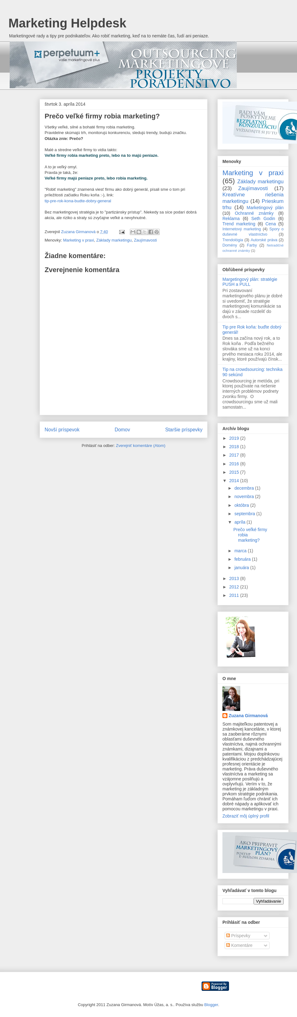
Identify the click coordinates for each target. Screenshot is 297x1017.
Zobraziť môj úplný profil (245, 815)
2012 (234, 586)
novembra (244, 496)
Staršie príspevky (183, 429)
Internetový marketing (241, 229)
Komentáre (239, 945)
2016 (234, 463)
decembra (244, 488)
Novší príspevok (62, 429)
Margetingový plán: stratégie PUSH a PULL (249, 282)
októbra (242, 505)
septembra (245, 513)
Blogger (211, 1004)
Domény (229, 245)
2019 (234, 438)
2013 (234, 578)
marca (241, 550)
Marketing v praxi (78, 240)
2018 (234, 446)
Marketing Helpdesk (67, 23)
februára (243, 559)
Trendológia (232, 240)
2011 (234, 595)
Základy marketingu (113, 240)
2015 (234, 472)
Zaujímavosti (145, 240)
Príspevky (238, 935)
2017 (234, 455)
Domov (122, 429)
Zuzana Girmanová (248, 715)
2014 (234, 480)
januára (242, 567)
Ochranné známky (254, 213)
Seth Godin (263, 218)
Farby (252, 245)
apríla (240, 522)
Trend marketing (238, 223)
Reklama (231, 218)
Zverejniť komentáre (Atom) (140, 445)
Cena (270, 223)
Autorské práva (264, 240)
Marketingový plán (265, 207)
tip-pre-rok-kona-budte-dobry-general (78, 201)
